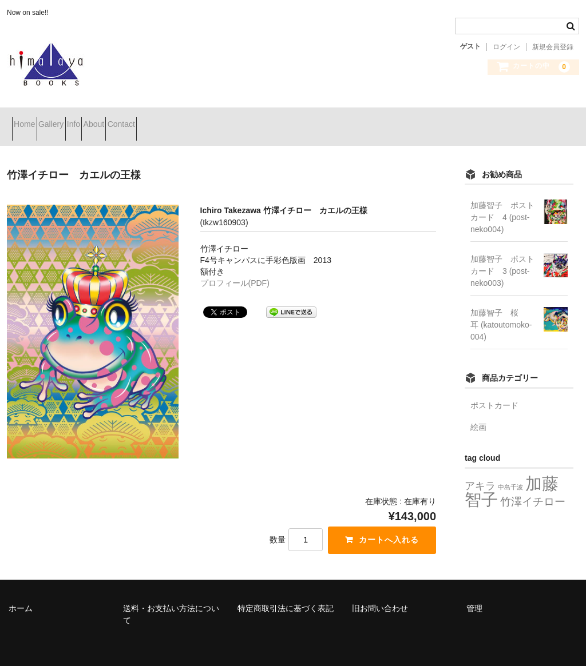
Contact (207, 119)
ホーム (21, 593)
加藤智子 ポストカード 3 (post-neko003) (502, 256)
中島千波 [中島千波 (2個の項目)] (510, 472)
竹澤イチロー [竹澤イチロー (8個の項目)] (532, 487)
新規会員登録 (552, 47)
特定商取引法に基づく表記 (285, 593)
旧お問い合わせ (380, 593)
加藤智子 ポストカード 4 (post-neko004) (502, 203)
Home (29, 119)
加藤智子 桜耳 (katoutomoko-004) (501, 310)
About (160, 119)
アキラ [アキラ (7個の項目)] (480, 471)
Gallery (76, 119)
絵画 (478, 412)
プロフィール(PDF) (235, 268)
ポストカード (494, 391)
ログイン (506, 47)
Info (119, 119)
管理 (474, 593)
